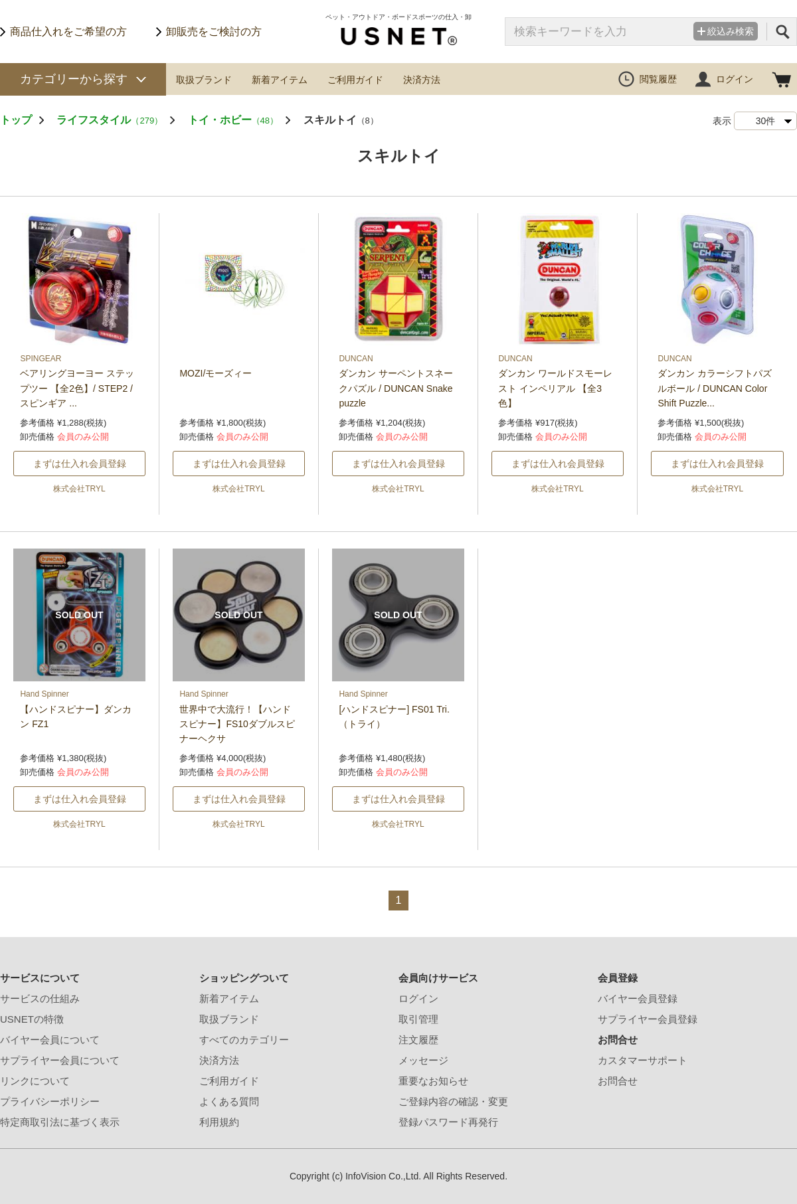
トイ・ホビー (233, 120)
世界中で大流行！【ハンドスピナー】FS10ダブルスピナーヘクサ (236, 724)
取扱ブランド (204, 79)
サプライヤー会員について (60, 1060)
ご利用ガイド (355, 79)
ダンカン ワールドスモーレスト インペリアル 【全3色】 (555, 388)
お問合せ (618, 1080)
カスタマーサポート (642, 1060)
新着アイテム (280, 79)
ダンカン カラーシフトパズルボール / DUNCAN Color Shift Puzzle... (715, 388)
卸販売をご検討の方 (214, 31)
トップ (16, 120)
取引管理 (418, 1019)
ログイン (734, 79)
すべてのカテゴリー (244, 1039)
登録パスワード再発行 (448, 1122)
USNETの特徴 (32, 1019)
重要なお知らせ (433, 1080)
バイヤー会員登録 (637, 998)
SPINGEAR (40, 358)
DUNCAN (356, 358)
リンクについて (35, 1080)
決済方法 (421, 79)
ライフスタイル (109, 120)
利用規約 (219, 1122)
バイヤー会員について (50, 1039)
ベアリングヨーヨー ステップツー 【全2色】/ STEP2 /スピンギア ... (77, 388)
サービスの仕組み (40, 998)
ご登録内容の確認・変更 (453, 1101)
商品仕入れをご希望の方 (68, 31)
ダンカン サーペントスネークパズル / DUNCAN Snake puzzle (396, 388)
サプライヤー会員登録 (647, 1019)
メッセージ (423, 1060)
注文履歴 (418, 1039)
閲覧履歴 (658, 79)
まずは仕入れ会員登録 (79, 463)
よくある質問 (229, 1101)
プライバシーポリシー (50, 1101)
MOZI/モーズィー (215, 373)
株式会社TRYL (79, 488)
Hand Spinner (44, 694)
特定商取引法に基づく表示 (60, 1122)
